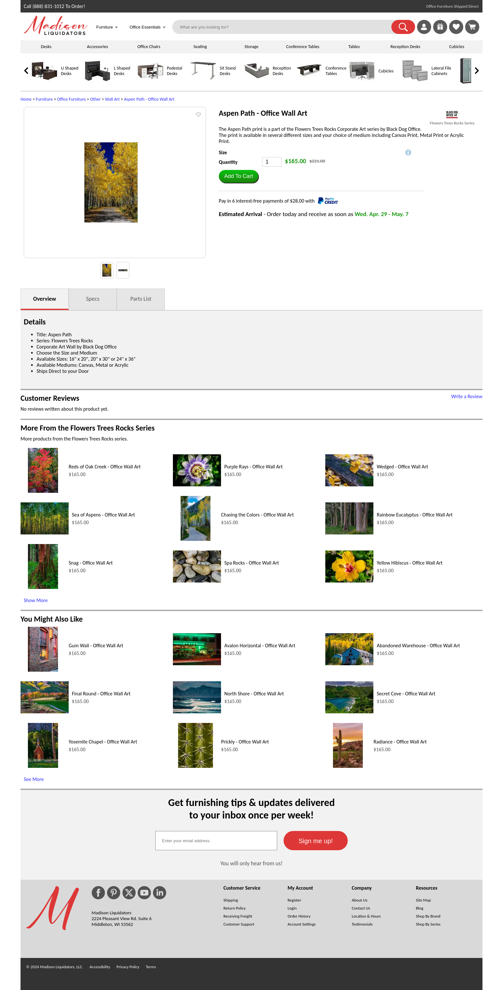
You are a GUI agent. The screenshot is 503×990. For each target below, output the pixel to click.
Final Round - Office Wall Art (101, 694)
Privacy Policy (127, 966)
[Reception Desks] (256, 82)
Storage (251, 46)
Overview (44, 298)
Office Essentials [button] (148, 28)
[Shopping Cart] (472, 27)
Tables (354, 46)
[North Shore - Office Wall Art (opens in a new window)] (197, 712)
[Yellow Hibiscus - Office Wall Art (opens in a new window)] (349, 581)
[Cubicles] (362, 82)
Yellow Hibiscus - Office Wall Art (409, 563)
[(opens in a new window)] (452, 114)
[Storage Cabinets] (468, 82)
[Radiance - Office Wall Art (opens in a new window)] (348, 766)
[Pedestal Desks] (150, 82)
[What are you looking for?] (286, 27)
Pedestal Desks (174, 70)
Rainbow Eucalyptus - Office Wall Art (415, 515)
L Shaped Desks (122, 70)
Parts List (140, 298)
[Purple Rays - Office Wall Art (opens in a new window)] (197, 485)
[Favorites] (456, 32)
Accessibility (100, 966)
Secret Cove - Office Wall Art (406, 694)
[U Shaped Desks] (44, 82)
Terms (151, 966)
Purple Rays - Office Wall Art (253, 467)
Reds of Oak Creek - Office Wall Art (105, 467)
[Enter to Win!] (440, 32)
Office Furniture (71, 99)
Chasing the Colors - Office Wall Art (257, 515)
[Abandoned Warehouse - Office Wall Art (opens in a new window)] (349, 663)
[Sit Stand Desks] (203, 82)
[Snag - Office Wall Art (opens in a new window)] (43, 587)
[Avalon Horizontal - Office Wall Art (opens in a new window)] (197, 663)
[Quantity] (272, 162)
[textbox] (216, 840)
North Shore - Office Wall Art (254, 694)
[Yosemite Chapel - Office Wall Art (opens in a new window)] (43, 766)
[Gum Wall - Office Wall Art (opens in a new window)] (43, 670)
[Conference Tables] (309, 82)
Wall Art (112, 99)
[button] (403, 27)
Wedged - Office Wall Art (402, 467)
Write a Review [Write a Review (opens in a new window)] (466, 396)
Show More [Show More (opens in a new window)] (36, 600)
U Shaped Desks (69, 70)
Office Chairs (148, 46)
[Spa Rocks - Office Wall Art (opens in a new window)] (197, 581)
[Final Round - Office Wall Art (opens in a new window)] (45, 712)
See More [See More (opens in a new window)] (34, 779)
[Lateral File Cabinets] (415, 82)
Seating (200, 46)
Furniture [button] (107, 28)
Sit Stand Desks (228, 70)
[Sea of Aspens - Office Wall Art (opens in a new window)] (45, 533)
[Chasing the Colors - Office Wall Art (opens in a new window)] (195, 539)
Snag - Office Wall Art (91, 563)
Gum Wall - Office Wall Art (96, 645)
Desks (46, 46)
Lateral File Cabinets (441, 70)
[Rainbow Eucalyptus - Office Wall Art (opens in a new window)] (349, 533)
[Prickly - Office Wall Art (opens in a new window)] (195, 766)
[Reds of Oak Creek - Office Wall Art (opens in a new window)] (43, 491)
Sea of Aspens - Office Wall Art (103, 515)
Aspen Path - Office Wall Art (149, 99)
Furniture (44, 99)
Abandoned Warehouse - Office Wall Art (418, 645)
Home (26, 99)
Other (95, 99)
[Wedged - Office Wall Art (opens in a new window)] (349, 485)
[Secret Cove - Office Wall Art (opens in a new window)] (349, 712)
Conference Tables (303, 46)
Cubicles (456, 46)
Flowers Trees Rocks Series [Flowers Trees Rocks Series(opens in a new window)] (452, 123)
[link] (472, 27)
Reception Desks (405, 46)
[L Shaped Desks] (97, 82)
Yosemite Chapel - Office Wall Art (103, 742)
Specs (92, 298)
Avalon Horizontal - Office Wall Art (259, 645)
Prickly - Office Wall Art (245, 742)
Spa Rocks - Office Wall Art (251, 563)
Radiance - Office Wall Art (400, 742)
